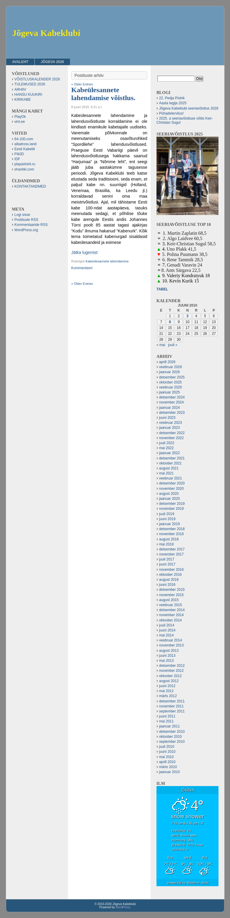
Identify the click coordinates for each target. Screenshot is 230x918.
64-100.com (23, 139)
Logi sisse (22, 215)
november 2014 (171, 615)
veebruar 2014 (170, 640)
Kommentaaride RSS (31, 225)
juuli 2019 (166, 514)
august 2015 (169, 600)
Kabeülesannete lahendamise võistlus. (103, 94)
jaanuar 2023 (169, 428)
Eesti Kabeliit (24, 149)
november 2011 (171, 706)
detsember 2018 (172, 529)
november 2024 (171, 402)
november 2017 (171, 554)
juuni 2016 (167, 585)
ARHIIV (20, 89)
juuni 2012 (167, 686)
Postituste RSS (26, 220)
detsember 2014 (172, 610)
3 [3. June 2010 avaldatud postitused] (188, 316)
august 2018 (169, 539)
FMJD (19, 154)
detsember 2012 (172, 666)
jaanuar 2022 (169, 453)
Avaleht (20, 62)
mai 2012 (166, 691)
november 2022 (171, 438)
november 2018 (171, 534)
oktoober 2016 (170, 575)
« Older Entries (82, 84)
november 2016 (171, 570)
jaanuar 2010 (169, 772)
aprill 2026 (167, 362)
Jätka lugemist (84, 252)
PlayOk (20, 117)
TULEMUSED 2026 (29, 84)
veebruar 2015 (170, 605)
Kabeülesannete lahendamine (107, 261)
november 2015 (171, 595)
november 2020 (171, 489)
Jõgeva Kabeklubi (46, 33)
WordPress (123, 907)
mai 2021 (166, 473)
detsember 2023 (172, 413)
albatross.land (25, 144)
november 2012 (171, 671)
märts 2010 (168, 767)
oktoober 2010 (170, 737)
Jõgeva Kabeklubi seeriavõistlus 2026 (188, 108)
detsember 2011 (172, 701)
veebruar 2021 (170, 478)
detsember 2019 (172, 504)
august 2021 (169, 468)
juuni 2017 (167, 564)
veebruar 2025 (170, 387)
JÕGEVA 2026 (52, 62)
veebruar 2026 (170, 367)
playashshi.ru (24, 164)
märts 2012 (168, 696)
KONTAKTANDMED (30, 186)
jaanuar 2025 (169, 392)
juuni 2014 (167, 630)
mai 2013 (166, 661)
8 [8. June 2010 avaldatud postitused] (170, 322)
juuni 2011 (167, 716)
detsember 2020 (172, 483)
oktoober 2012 (170, 676)
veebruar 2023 (170, 423)
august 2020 (169, 494)
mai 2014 (166, 635)
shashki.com (24, 169)
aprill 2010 (167, 762)
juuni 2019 (167, 519)
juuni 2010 (167, 752)
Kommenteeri (81, 268)
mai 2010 (166, 757)
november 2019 (171, 509)
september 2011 (172, 711)
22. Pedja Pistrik (172, 98)
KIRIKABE (22, 99)
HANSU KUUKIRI (28, 94)
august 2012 (169, 681)
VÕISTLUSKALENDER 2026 (37, 79)
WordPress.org (26, 230)
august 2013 (169, 651)
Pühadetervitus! (171, 113)
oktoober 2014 (170, 620)
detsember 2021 (172, 458)
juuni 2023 (167, 418)
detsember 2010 (172, 732)
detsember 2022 (172, 433)
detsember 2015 (172, 590)
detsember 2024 (172, 397)
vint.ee (19, 122)
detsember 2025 (172, 377)
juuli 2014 (166, 625)
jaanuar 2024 (169, 408)
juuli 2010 (166, 747)
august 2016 (169, 580)
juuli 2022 (166, 443)
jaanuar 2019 (169, 524)
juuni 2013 (167, 656)
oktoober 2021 (170, 463)
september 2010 (172, 742)
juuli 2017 (166, 559)
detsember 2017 (172, 549)
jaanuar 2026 (169, 372)
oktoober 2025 (170, 382)
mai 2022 (166, 448)
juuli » (172, 345)
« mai (160, 345)
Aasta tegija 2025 (173, 103)
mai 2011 (166, 721)
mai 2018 (166, 544)
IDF (17, 159)
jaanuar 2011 (169, 726)
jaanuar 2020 (169, 499)
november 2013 (171, 645)
